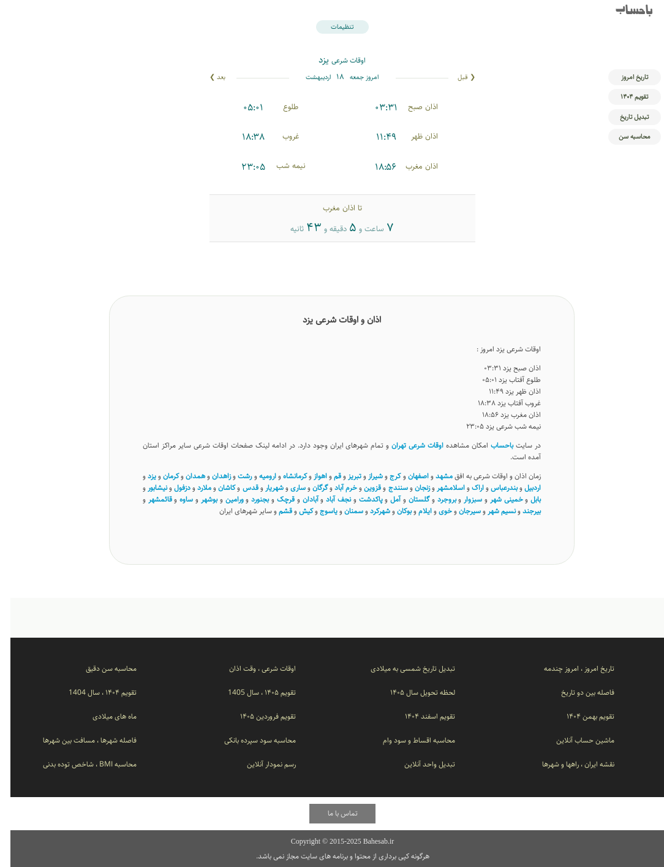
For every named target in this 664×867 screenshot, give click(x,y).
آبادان (300, 499)
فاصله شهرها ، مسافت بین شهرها (79, 740)
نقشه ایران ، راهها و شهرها (568, 764)
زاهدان (211, 476)
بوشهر (199, 499)
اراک (467, 488)
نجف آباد (328, 499)
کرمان (160, 476)
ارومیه (257, 476)
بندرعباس (493, 488)
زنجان (412, 488)
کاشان (216, 488)
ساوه (176, 499)
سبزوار (462, 499)
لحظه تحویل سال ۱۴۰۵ (412, 692)
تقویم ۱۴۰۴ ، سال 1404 (92, 692)
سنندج (388, 488)
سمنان (343, 511)
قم (327, 476)
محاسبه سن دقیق (100, 668)
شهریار (264, 488)
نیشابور (147, 488)
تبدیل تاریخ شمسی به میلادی (402, 668)
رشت (234, 476)
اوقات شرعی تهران (407, 445)
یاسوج (318, 511)
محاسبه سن (624, 136)
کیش (296, 511)
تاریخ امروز (624, 77)
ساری (287, 488)
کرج (384, 476)
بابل (525, 499)
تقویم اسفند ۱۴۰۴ (419, 716)
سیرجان (459, 511)
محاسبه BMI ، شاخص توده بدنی (79, 764)
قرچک (275, 499)
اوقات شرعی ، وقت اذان (252, 668)
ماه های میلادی (104, 716)
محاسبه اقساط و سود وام (408, 740)
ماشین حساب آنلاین (575, 740)
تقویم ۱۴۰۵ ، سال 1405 (251, 692)
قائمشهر (150, 499)
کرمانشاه (284, 476)
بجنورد (249, 499)
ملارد (194, 488)
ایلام (414, 511)
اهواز (310, 476)
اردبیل (522, 488)
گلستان (408, 499)
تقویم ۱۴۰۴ (624, 96)
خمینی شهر (496, 499)
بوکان (394, 511)
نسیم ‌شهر (491, 511)
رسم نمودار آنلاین (260, 764)
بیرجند (521, 511)
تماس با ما (332, 813)
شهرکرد (370, 511)
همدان (185, 476)
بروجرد (436, 499)
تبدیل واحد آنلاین (419, 764)
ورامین (224, 499)
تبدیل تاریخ (623, 117)
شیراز (365, 476)
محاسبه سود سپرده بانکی (249, 740)
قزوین (362, 488)
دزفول (172, 488)
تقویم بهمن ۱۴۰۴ (580, 716)
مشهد (433, 476)
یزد (141, 476)
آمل (385, 499)
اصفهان (408, 476)
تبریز (344, 476)
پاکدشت (360, 499)
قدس (240, 488)
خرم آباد (335, 488)
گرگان (309, 488)
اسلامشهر (440, 488)
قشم (275, 511)
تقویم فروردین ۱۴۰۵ (257, 716)
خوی (435, 511)
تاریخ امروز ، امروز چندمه (569, 668)
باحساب (624, 11)
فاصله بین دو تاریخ (577, 692)
